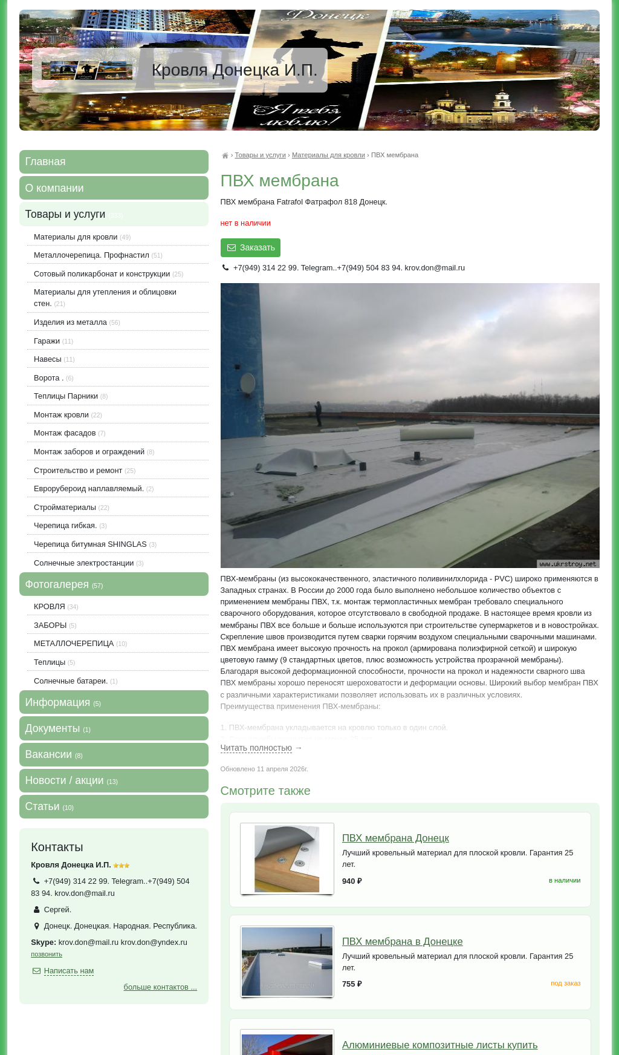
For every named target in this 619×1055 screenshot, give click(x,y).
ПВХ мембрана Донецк (395, 838)
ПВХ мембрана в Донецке (402, 941)
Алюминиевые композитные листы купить (440, 1045)
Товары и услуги (260, 154)
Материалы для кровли (328, 154)
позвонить (46, 954)
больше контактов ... (161, 986)
